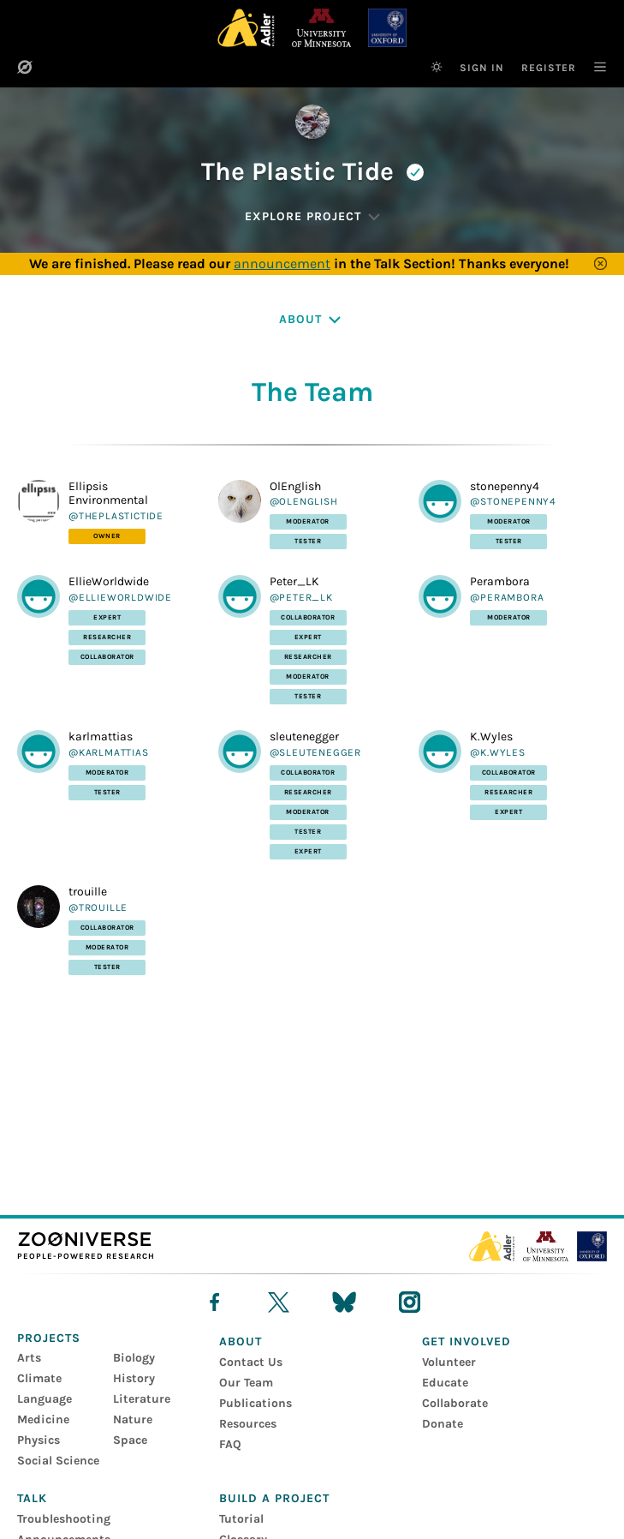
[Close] (600, 264)
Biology (134, 1357)
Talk (32, 1498)
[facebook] (214, 1302)
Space (130, 1440)
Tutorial (241, 1519)
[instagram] (409, 1302)
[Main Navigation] (591, 67)
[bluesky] (344, 1302)
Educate (445, 1382)
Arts (29, 1357)
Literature (141, 1399)
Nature (132, 1419)
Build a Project (274, 1498)
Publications (255, 1403)
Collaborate (455, 1403)
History (134, 1378)
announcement (282, 263)
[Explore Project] (312, 217)
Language (44, 1399)
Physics (38, 1440)
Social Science (58, 1460)
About (240, 1341)
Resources (247, 1423)
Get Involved (466, 1341)
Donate (442, 1423)
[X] (278, 1302)
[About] (312, 319)
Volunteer (449, 1362)
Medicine (43, 1419)
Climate (39, 1378)
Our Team (246, 1382)
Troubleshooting (63, 1519)
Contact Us (250, 1362)
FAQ (230, 1444)
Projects (48, 1338)
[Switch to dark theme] (437, 67)
